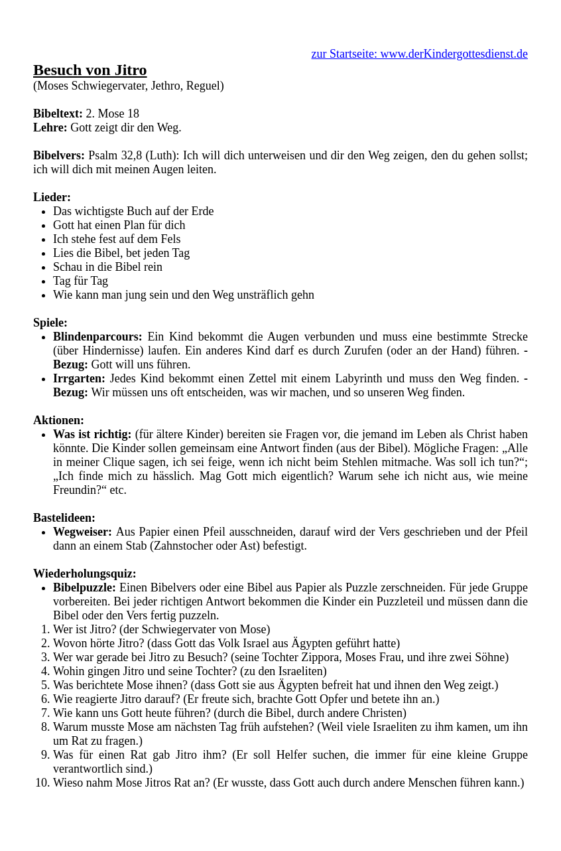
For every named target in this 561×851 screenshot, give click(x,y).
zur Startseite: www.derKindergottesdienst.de (420, 53)
